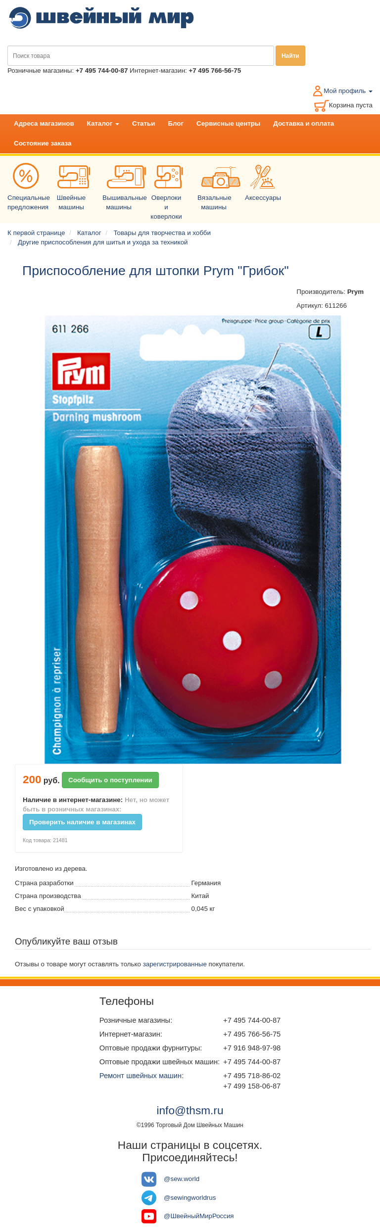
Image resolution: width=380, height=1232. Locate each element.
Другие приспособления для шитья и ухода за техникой (103, 242)
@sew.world (181, 1179)
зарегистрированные (175, 964)
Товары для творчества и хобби (162, 233)
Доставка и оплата (303, 123)
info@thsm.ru (189, 1110)
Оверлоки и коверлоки (168, 195)
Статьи (143, 123)
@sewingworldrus (190, 1197)
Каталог (103, 123)
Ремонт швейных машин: (141, 1076)
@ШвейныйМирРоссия (199, 1216)
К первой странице (36, 233)
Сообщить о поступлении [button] (110, 780)
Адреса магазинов (44, 123)
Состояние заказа (42, 143)
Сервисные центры (228, 123)
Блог (176, 123)
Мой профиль (348, 91)
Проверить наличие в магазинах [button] (82, 822)
